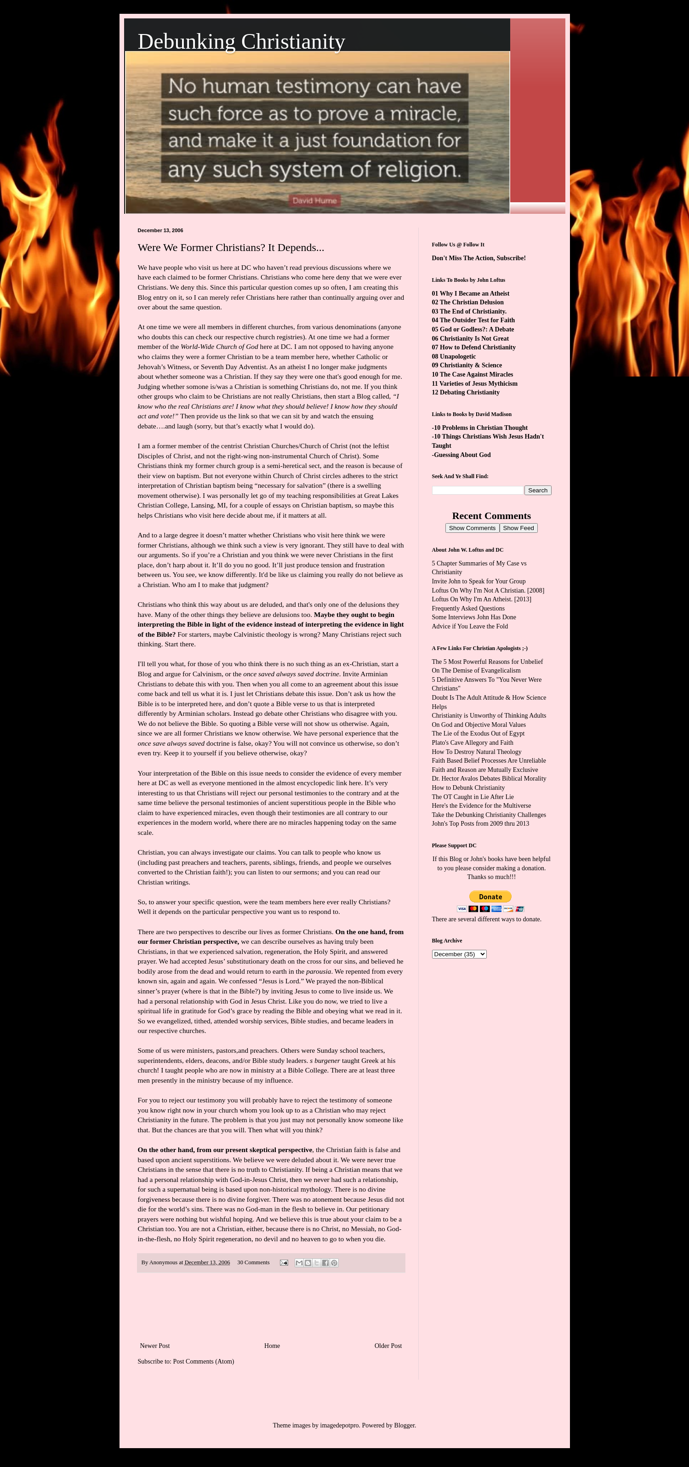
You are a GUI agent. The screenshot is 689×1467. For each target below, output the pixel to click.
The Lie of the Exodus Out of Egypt (478, 733)
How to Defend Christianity (478, 347)
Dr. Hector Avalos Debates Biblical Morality (489, 778)
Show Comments (472, 528)
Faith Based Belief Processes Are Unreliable (489, 760)
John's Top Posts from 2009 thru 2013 (481, 823)
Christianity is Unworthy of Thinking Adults (489, 715)
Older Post (388, 1345)
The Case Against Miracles (476, 374)
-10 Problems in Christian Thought (480, 427)
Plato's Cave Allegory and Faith (473, 742)
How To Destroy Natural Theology (477, 751)
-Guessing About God (461, 454)
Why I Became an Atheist (475, 293)
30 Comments (253, 1262)
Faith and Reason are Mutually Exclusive (485, 769)
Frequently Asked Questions (468, 608)
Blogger (404, 1425)
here (355, 783)
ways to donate (520, 919)
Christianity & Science (471, 365)
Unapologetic (458, 356)
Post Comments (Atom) (203, 1361)
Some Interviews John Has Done (474, 617)
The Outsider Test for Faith (477, 320)
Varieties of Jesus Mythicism (478, 383)
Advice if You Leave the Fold (470, 626)
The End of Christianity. (473, 311)
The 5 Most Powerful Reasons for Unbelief (487, 661)
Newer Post (155, 1345)
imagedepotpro (339, 1425)
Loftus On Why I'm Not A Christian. (479, 590)
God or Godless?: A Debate (477, 329)
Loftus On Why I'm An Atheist (471, 599)
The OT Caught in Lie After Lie (473, 796)
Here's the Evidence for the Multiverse (481, 805)
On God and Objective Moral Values (479, 724)
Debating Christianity (470, 392)
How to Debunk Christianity (468, 787)
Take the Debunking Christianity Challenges (489, 814)
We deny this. (190, 287)
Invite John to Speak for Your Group (479, 581)
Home (272, 1345)
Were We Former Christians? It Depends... (231, 247)
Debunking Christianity (242, 41)
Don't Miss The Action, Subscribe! (479, 258)
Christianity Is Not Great (474, 338)
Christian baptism (327, 505)
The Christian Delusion (472, 302)
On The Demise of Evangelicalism (476, 670)
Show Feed (518, 528)
